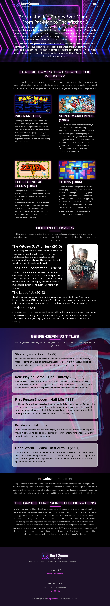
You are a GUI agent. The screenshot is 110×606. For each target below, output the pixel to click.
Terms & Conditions (55, 574)
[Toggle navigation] (94, 4)
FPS (16, 407)
